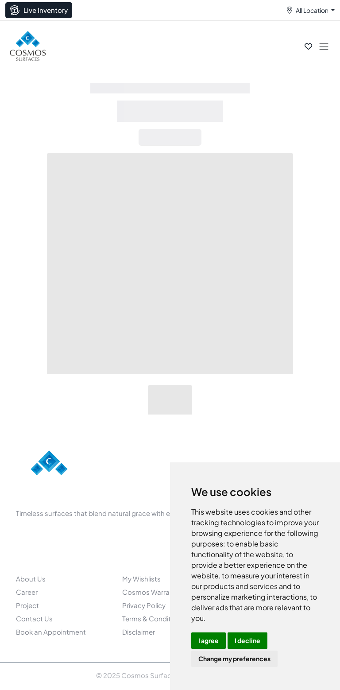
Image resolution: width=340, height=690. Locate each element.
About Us (31, 578)
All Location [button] (312, 10)
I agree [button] (208, 640)
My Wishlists (141, 578)
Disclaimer (138, 632)
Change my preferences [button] (234, 659)
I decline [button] (247, 640)
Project (27, 605)
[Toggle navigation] (324, 46)
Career (27, 592)
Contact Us (34, 618)
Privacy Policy (144, 605)
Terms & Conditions (153, 618)
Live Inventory (39, 10)
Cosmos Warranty (151, 592)
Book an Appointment (51, 632)
